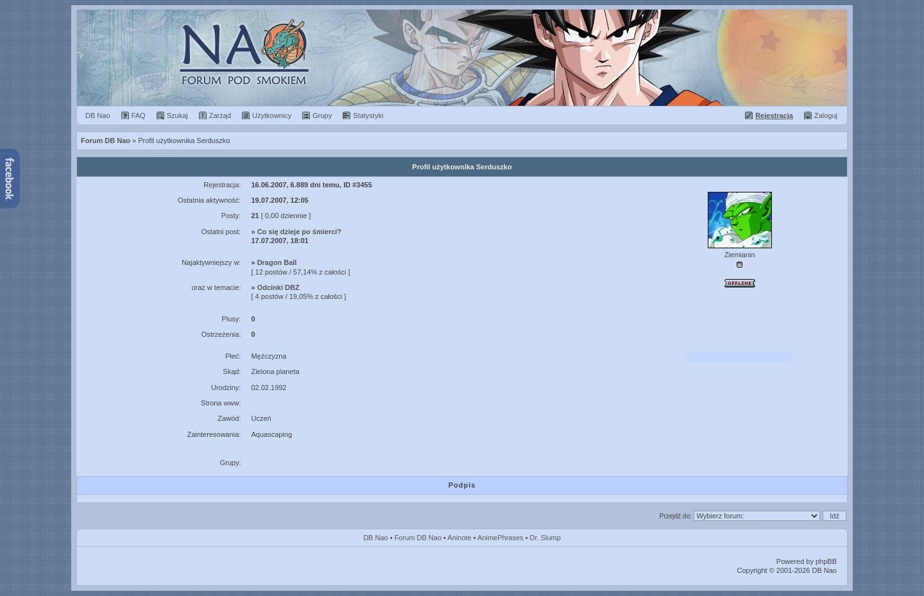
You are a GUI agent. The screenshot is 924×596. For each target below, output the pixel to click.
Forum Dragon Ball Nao (462, 58)
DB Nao (375, 537)
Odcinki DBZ (278, 287)
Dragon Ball (277, 262)
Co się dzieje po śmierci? (299, 231)
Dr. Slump (545, 537)
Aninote (459, 537)
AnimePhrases (500, 537)
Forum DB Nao (418, 537)
